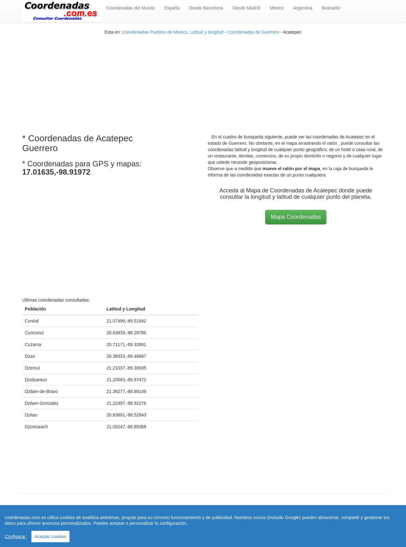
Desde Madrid (246, 7)
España (171, 7)
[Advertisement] (203, 79)
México (277, 7)
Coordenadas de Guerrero (253, 32)
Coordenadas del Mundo (130, 7)
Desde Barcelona (206, 7)
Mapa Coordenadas (296, 217)
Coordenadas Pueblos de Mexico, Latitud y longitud (173, 32)
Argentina (302, 7)
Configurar (16, 536)
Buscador (331, 7)
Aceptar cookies (50, 536)
